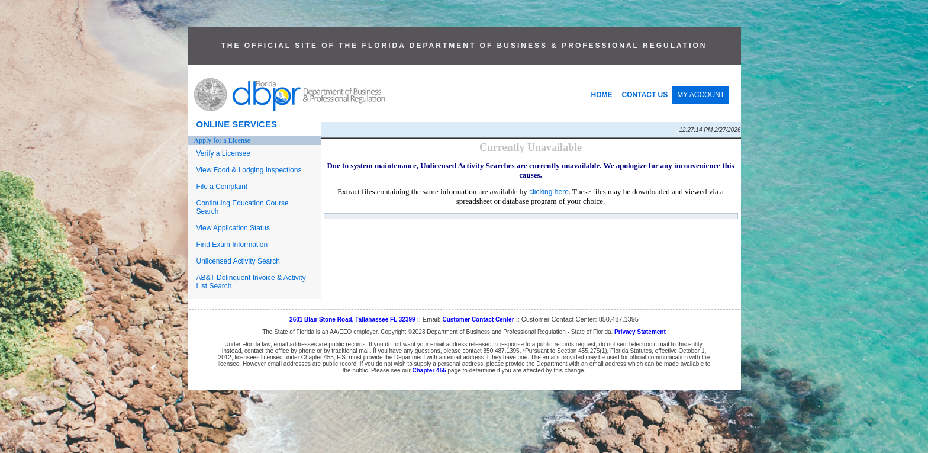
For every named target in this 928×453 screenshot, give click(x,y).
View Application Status (233, 228)
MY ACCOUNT (700, 95)
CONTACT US (645, 95)
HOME (602, 95)
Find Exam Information (232, 244)
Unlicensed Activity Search (238, 261)
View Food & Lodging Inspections (249, 170)
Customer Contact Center (478, 319)
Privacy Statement (640, 332)
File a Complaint (222, 186)
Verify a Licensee (223, 153)
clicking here (549, 192)
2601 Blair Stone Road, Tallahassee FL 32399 (352, 319)
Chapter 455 (429, 370)
